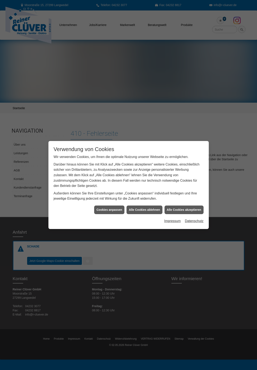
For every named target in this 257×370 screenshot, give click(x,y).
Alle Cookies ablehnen (144, 201)
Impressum (172, 213)
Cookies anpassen (109, 201)
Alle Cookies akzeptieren (184, 201)
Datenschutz (194, 213)
